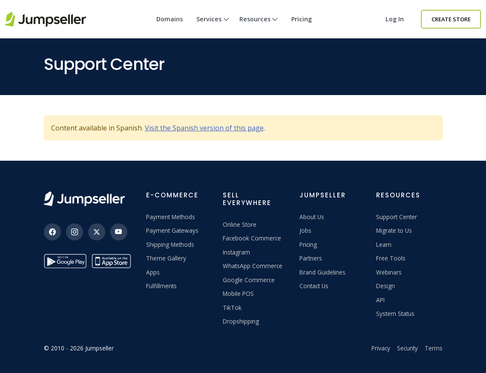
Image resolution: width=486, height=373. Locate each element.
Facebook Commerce (252, 238)
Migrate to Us (394, 230)
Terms (434, 348)
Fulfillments (161, 286)
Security (407, 348)
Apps (153, 272)
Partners (310, 258)
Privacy (380, 348)
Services (212, 26)
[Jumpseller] (84, 198)
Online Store (239, 224)
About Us (311, 217)
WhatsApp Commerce (252, 266)
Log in (394, 19)
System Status (395, 313)
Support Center (396, 217)
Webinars (389, 272)
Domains (169, 19)
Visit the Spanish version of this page (204, 128)
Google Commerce (249, 280)
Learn (383, 244)
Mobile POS (238, 293)
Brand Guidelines (322, 272)
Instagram (236, 252)
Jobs (305, 230)
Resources (258, 26)
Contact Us (313, 286)
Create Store (451, 19)
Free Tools (390, 258)
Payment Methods (170, 217)
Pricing (301, 19)
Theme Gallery (166, 258)
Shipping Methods (170, 244)
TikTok (232, 308)
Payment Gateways (172, 230)
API (380, 300)
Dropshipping (241, 321)
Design (385, 286)
